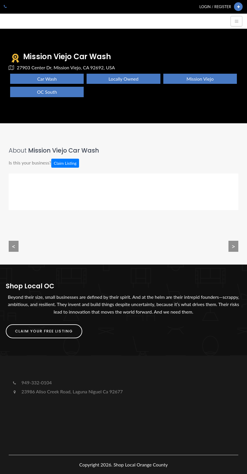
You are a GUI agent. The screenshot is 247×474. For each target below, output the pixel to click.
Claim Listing (65, 163)
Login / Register (215, 6)
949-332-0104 (32, 382)
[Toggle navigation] (236, 21)
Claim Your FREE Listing (44, 331)
